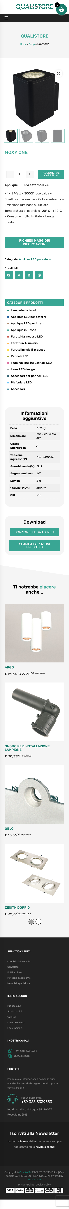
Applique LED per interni (26, 323)
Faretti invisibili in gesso (26, 349)
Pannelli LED (17, 356)
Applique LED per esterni (35, 259)
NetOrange (34, 1179)
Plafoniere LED (19, 382)
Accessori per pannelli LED (27, 376)
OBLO (9, 898)
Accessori (16, 389)
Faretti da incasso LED (25, 336)
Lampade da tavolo (22, 310)
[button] (58, 73)
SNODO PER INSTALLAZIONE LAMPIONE (27, 821)
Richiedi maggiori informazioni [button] (34, 242)
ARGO (9, 737)
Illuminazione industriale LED (29, 362)
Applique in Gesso (21, 330)
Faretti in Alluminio (22, 343)
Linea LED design (21, 369)
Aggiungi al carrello (51, 174)
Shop (32, 44)
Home (23, 44)
